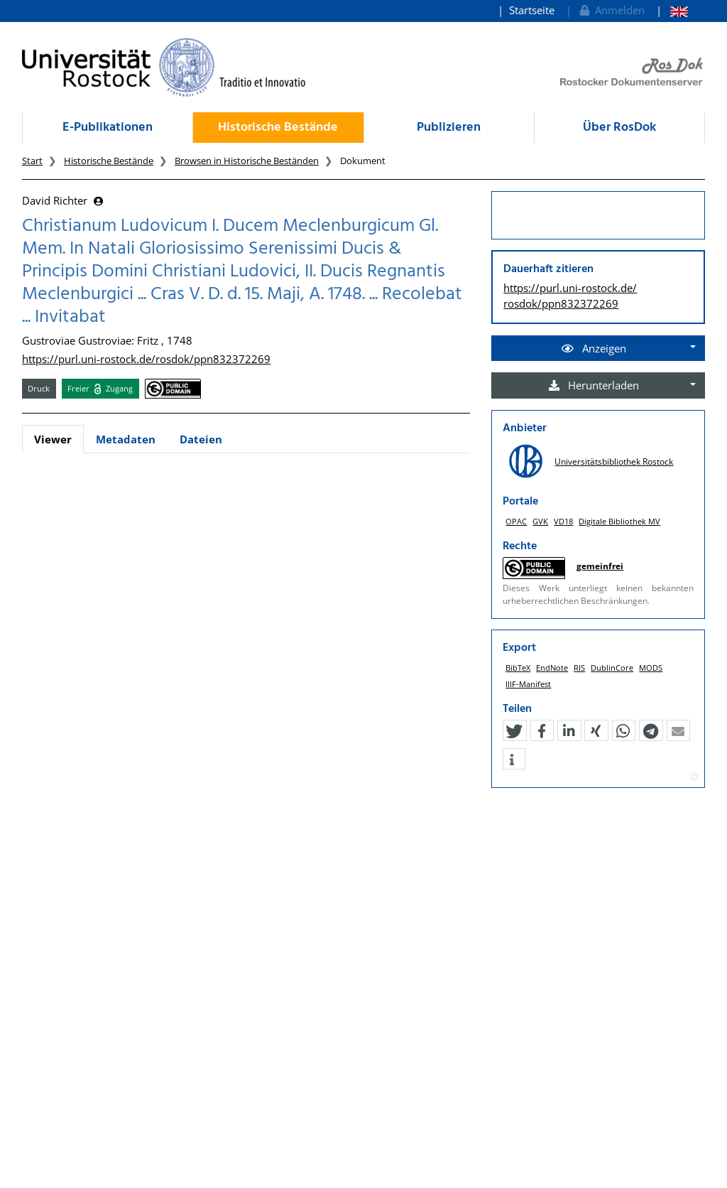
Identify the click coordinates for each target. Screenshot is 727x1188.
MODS (650, 667)
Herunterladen (594, 385)
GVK (540, 521)
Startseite (531, 10)
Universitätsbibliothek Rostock (613, 461)
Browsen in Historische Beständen (247, 160)
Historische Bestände (278, 127)
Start (32, 160)
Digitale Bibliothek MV (619, 521)
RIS (579, 667)
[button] (514, 731)
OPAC (516, 521)
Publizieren (449, 127)
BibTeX (517, 667)
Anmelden (611, 10)
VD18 (563, 521)
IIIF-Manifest (528, 684)
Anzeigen (594, 348)
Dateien (201, 439)
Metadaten (125, 439)
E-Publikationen (107, 127)
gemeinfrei (599, 566)
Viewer (53, 439)
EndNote (552, 667)
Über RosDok (619, 127)
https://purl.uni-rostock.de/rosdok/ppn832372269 (146, 359)
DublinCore (612, 667)
